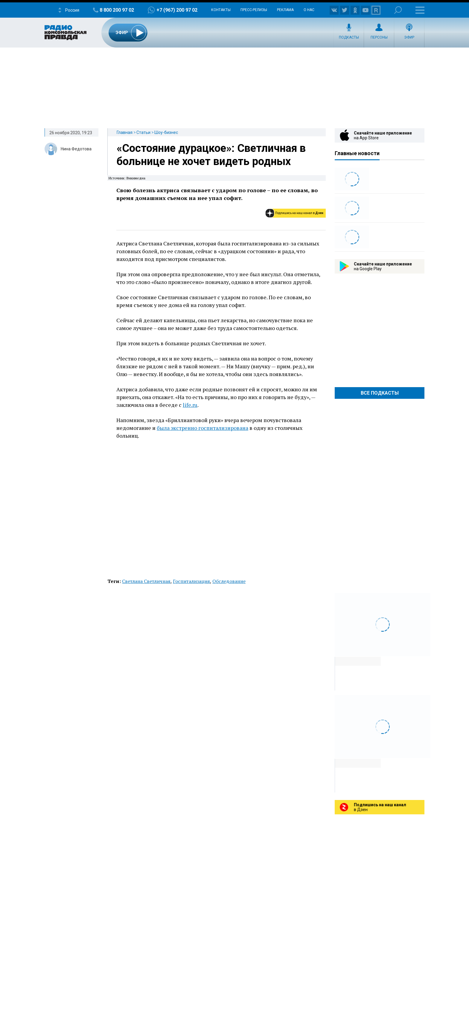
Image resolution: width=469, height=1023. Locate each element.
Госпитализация (191, 581)
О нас (309, 10)
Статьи (143, 132)
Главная (125, 132)
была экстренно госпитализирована (202, 427)
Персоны (379, 37)
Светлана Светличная (146, 581)
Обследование (229, 581)
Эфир (409, 37)
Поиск (398, 10)
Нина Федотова (76, 148)
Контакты (221, 10)
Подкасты (349, 37)
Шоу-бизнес (166, 132)
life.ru (190, 404)
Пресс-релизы (253, 10)
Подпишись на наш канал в (299, 213)
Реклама (285, 10)
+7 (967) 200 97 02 (176, 10)
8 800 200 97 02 (117, 10)
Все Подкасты (380, 393)
